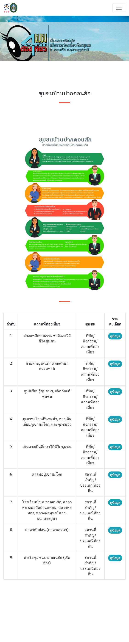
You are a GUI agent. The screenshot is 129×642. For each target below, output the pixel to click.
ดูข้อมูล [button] (115, 336)
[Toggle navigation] (118, 7)
